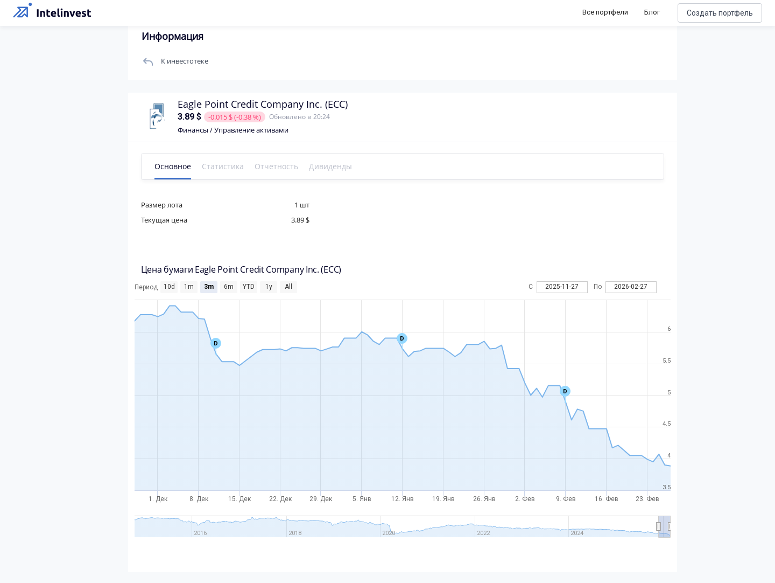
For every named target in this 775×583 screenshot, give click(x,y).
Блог (652, 12)
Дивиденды (331, 166)
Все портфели (605, 12)
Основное (174, 166)
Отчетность (277, 166)
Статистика (224, 166)
